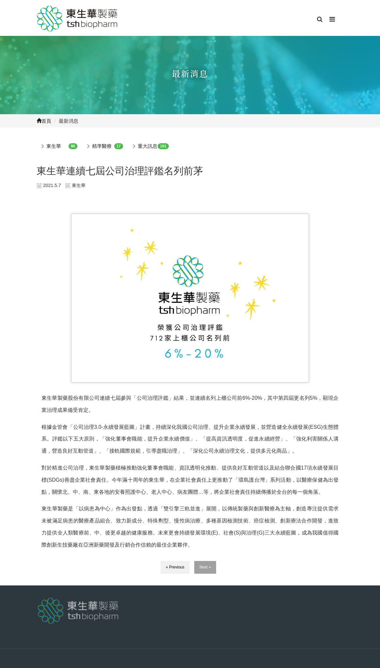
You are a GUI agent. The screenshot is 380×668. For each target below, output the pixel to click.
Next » (205, 567)
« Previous (175, 567)
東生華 (53, 146)
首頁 (44, 121)
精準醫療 (102, 146)
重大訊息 (147, 146)
